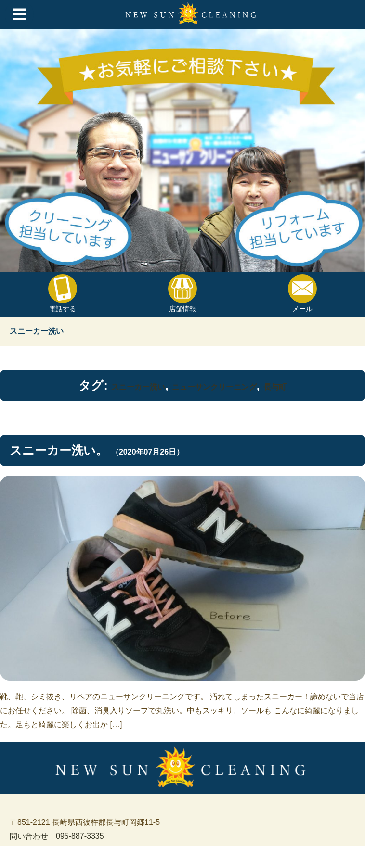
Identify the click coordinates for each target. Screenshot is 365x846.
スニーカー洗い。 (59, 450)
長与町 (275, 387)
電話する (62, 293)
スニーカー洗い (138, 387)
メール (302, 293)
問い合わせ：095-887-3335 (57, 836)
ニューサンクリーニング (214, 387)
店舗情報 (182, 293)
